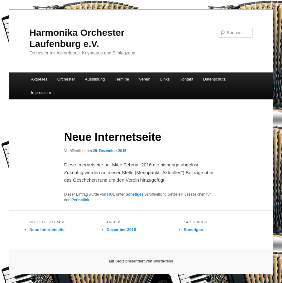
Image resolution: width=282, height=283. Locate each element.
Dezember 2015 (121, 229)
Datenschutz (214, 79)
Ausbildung (95, 79)
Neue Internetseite (47, 229)
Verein (145, 79)
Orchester (66, 79)
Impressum (41, 92)
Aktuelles (39, 79)
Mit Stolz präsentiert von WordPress (141, 261)
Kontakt (186, 79)
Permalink (80, 200)
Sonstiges (134, 194)
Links (165, 79)
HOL (111, 194)
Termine (122, 79)
